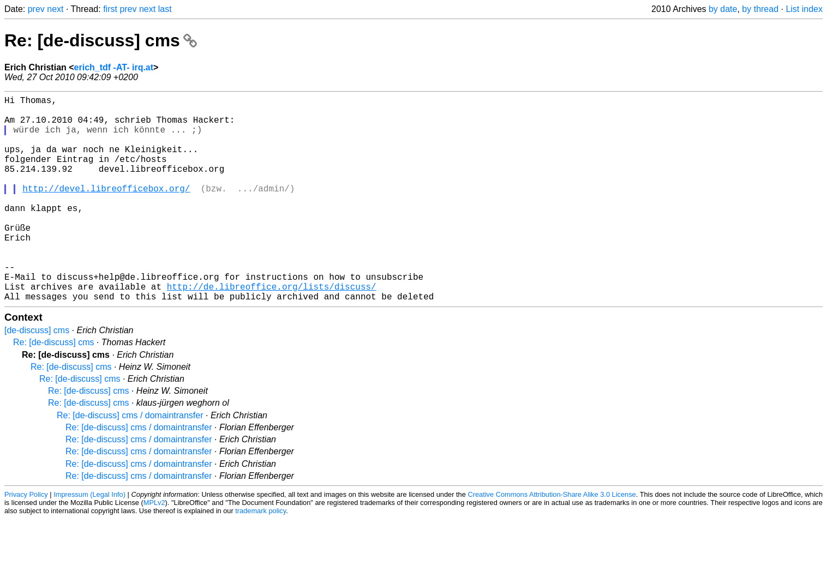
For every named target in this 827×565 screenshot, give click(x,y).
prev (36, 9)
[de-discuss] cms (36, 376)
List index (804, 9)
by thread (760, 9)
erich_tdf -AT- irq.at (114, 67)
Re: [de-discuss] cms (100, 40)
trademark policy (260, 556)
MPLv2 (154, 548)
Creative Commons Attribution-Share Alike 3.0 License (552, 540)
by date (723, 9)
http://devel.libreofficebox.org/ (106, 210)
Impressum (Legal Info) (89, 540)
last (165, 9)
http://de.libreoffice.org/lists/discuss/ (271, 330)
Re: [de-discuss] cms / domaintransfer (130, 461)
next (55, 9)
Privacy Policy (26, 540)
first (110, 9)
